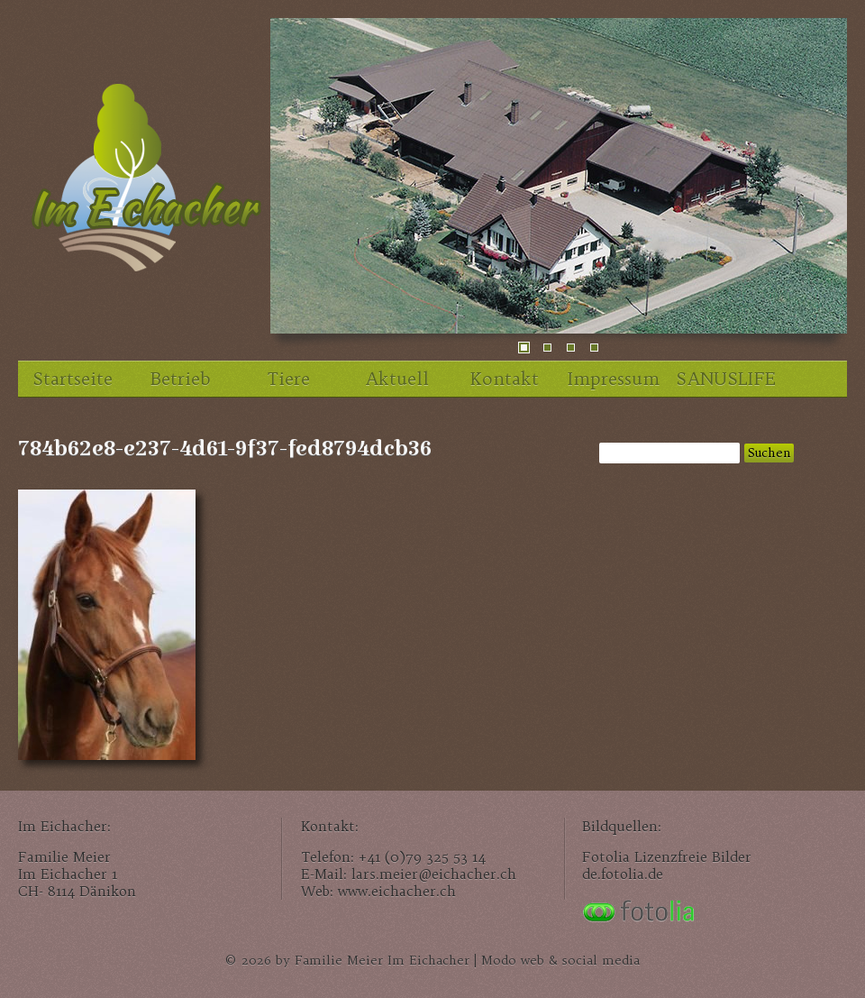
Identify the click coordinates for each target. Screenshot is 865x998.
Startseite (72, 378)
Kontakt (504, 378)
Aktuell (397, 378)
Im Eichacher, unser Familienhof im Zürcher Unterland (144, 185)
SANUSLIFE (725, 378)
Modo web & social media (560, 960)
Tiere (289, 378)
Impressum (614, 378)
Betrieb (180, 378)
